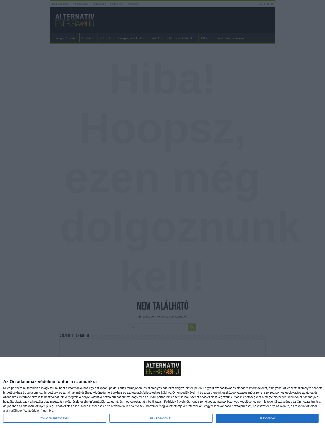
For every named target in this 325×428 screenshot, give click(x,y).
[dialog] (162, 392)
